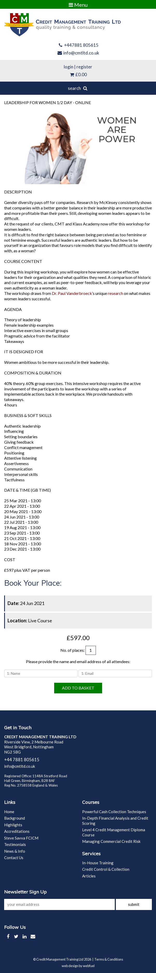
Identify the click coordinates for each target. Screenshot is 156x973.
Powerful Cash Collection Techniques (114, 811)
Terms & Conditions (108, 959)
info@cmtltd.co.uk (78, 53)
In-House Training (98, 862)
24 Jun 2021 (26, 603)
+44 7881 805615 (21, 759)
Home (9, 811)
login (68, 66)
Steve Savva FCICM (21, 838)
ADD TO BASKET (78, 687)
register (84, 66)
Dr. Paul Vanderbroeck (72, 293)
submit (133, 904)
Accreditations (17, 831)
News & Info (14, 851)
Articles (89, 876)
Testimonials (15, 844)
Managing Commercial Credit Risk (111, 841)
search (78, 88)
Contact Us (13, 857)
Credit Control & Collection (105, 869)
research (115, 293)
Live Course (30, 620)
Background (14, 818)
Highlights (13, 824)
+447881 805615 (78, 45)
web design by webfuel (78, 966)
